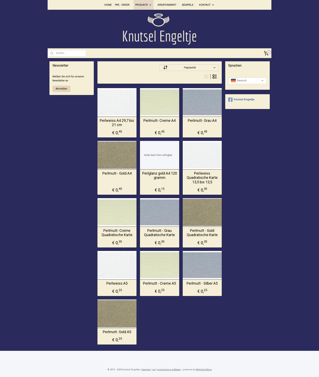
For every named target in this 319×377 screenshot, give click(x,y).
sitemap (146, 369)
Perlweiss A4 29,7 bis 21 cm (117, 122)
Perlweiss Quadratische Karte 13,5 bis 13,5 (202, 177)
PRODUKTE (143, 4)
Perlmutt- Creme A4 (159, 120)
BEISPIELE (187, 4)
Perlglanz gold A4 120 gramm (159, 175)
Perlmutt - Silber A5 (202, 283)
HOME (108, 4)
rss (153, 369)
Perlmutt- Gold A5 (117, 332)
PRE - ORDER (122, 4)
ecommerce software (169, 369)
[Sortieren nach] (189, 68)
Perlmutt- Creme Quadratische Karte (116, 232)
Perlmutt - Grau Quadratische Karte (159, 232)
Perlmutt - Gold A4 (116, 173)
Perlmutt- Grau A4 (202, 120)
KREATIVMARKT (167, 4)
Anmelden (61, 88)
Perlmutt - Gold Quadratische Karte (202, 232)
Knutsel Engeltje (241, 99)
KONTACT (207, 4)
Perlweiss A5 (116, 283)
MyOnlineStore (204, 369)
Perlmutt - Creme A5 (159, 283)
